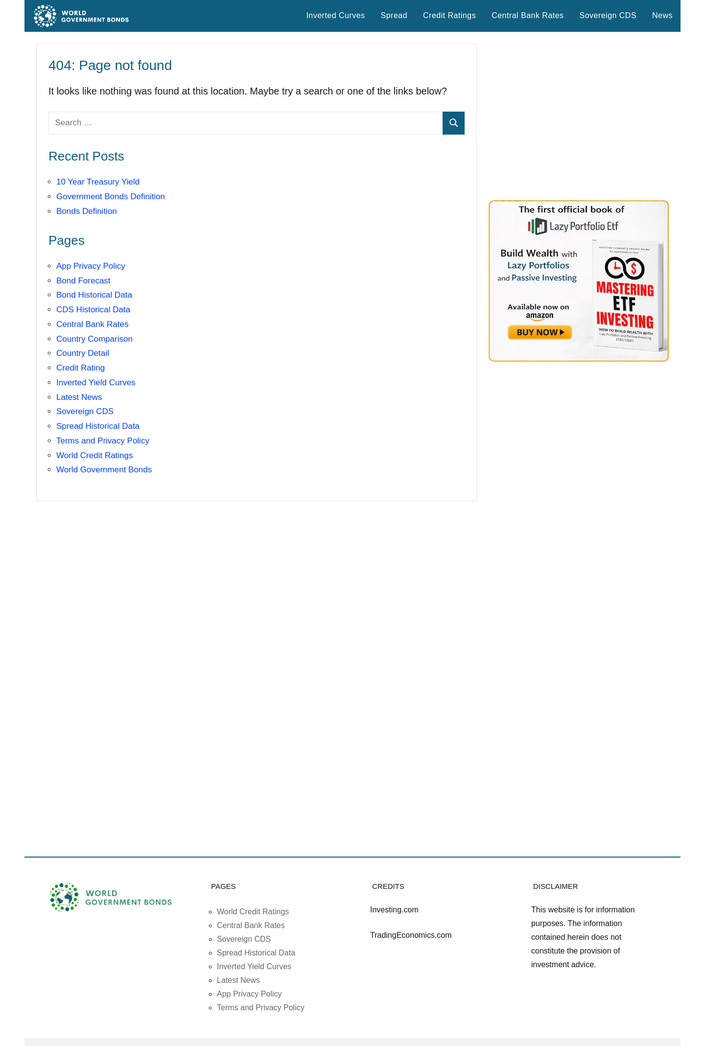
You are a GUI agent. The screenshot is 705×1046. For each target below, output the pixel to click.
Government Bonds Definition (110, 196)
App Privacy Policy (90, 266)
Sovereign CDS (608, 15)
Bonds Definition (86, 211)
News (662, 15)
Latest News (79, 397)
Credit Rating (80, 367)
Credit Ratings (449, 15)
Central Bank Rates (528, 15)
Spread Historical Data (98, 426)
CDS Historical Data (93, 309)
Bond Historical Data (94, 295)
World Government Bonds (104, 469)
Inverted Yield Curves (96, 382)
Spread (394, 15)
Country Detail (82, 353)
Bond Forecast (83, 280)
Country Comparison (94, 339)
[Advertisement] (578, 116)
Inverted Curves (335, 15)
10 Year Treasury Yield (98, 181)
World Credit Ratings (94, 455)
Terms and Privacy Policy (102, 440)
